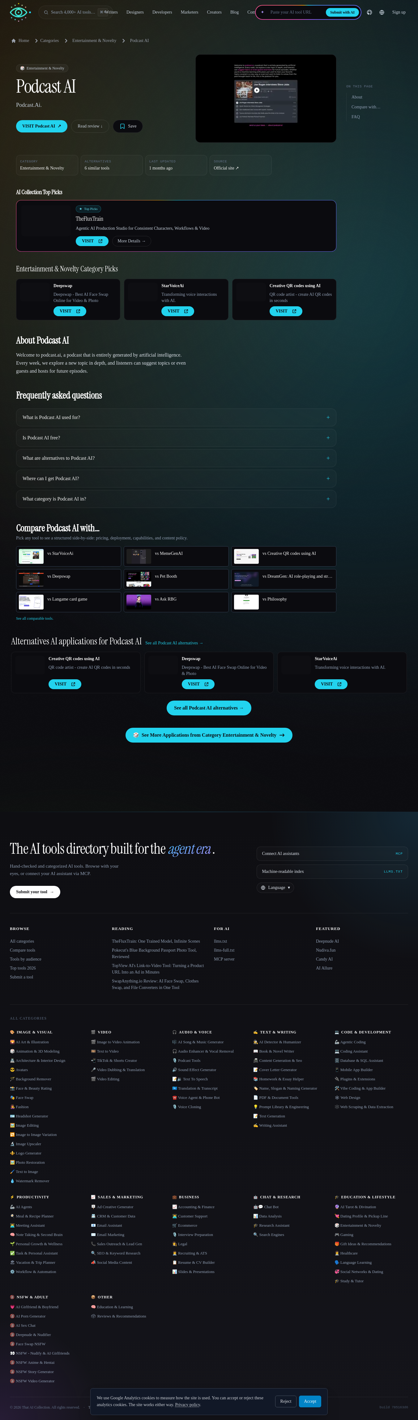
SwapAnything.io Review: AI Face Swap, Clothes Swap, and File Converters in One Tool (155, 984)
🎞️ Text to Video (104, 1051)
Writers (111, 12)
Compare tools (22, 950)
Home (20, 40)
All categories (22, 941)
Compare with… (366, 107)
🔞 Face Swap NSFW (27, 1344)
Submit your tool (35, 892)
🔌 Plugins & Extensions (355, 1079)
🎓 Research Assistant (271, 1225)
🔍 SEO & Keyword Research (115, 1253)
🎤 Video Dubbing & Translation (118, 1069)
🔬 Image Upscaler (25, 1143)
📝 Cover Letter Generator (275, 1069)
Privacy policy (187, 1404)
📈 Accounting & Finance (193, 1206)
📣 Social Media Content (111, 1262)
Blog (234, 12)
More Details (131, 241)
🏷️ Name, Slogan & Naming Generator (285, 1088)
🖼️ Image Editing (24, 1125)
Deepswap (62, 285)
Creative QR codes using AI (295, 285)
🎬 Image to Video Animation (115, 1042)
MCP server (224, 959)
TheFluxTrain (89, 219)
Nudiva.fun (325, 950)
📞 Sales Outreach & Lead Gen (116, 1244)
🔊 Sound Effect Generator (194, 1069)
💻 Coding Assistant (351, 1051)
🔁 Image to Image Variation (33, 1134)
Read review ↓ (90, 126)
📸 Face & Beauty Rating (31, 1088)
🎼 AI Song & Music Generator (198, 1042)
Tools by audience (25, 959)
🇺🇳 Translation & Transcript (195, 1088)
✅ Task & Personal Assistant (34, 1253)
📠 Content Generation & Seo (277, 1060)
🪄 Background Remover (30, 1079)
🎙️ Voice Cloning (186, 1106)
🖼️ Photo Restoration (27, 1162)
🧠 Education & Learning (112, 1307)
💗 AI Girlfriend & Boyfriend (34, 1307)
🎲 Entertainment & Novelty (358, 1225)
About (357, 97)
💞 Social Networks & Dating (359, 1271)
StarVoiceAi (172, 285)
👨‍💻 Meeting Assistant (27, 1225)
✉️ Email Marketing (107, 1234)
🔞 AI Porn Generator (27, 1316)
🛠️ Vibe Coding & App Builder (360, 1088)
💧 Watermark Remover (29, 1181)
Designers (135, 12)
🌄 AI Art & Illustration (29, 1042)
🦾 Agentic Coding (350, 1042)
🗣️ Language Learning (353, 1262)
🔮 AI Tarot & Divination (355, 1206)
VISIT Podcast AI (41, 126)
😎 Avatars (19, 1069)
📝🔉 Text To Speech (190, 1079)
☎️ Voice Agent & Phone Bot (196, 1097)
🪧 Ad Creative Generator (112, 1206)
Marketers (189, 12)
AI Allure (324, 968)
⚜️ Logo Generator (25, 1153)
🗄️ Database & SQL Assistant (359, 1060)
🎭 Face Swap (21, 1097)
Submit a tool (21, 977)
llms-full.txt (224, 950)
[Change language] (381, 12)
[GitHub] (369, 12)
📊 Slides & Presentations (193, 1271)
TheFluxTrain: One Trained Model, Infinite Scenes (156, 941)
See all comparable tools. (34, 618)
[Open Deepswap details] (35, 292)
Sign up (399, 12)
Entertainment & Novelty (94, 40)
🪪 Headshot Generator (29, 1116)
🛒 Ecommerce (184, 1225)
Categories (46, 40)
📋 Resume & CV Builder (193, 1262)
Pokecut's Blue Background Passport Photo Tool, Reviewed (154, 953)
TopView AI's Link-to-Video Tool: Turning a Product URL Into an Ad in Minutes (158, 968)
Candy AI (324, 959)
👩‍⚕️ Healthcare (346, 1253)
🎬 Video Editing (105, 1079)
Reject (286, 1401)
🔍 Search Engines (268, 1234)
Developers (162, 12)
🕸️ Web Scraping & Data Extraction (364, 1106)
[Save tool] (128, 126)
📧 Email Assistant (106, 1225)
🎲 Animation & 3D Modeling (34, 1051)
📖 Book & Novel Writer (273, 1051)
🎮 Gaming (344, 1234)
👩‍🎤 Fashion (19, 1106)
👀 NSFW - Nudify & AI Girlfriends (40, 1353)
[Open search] (75, 12)
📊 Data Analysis (267, 1216)
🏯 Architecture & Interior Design (37, 1060)
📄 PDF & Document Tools (275, 1097)
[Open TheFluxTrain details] (46, 220)
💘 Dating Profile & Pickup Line (361, 1216)
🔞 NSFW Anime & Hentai (32, 1362)
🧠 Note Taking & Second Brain (36, 1234)
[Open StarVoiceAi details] (143, 292)
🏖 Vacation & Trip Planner (32, 1262)
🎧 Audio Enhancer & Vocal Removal (203, 1051)
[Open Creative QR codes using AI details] (251, 292)
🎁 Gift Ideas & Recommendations (363, 1244)
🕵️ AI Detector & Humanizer (277, 1042)
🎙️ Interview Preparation (192, 1234)
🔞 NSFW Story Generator (32, 1371)
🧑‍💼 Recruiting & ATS (189, 1253)
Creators (214, 12)
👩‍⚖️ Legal (179, 1244)
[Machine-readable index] (332, 872)
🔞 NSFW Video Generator (32, 1381)
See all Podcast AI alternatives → (209, 707)
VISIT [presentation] (92, 241)
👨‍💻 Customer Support (189, 1216)
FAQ (356, 117)
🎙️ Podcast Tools (186, 1060)
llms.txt (220, 941)
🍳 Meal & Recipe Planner (32, 1216)
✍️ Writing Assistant (270, 1125)
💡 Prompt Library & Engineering (281, 1106)
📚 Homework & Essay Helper (278, 1079)
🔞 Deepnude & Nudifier (30, 1334)
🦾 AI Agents (21, 1206)
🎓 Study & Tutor (349, 1281)
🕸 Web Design (347, 1097)
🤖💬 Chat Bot (266, 1206)
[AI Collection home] (20, 12)
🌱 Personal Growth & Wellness (36, 1244)
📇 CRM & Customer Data (113, 1216)
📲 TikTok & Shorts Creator (114, 1060)
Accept (310, 1401)
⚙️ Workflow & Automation (33, 1271)
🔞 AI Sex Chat (23, 1325)
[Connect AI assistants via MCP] (332, 854)
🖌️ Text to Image (24, 1171)
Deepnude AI (327, 941)
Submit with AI (342, 12)
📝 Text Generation (269, 1116)
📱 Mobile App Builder (354, 1069)
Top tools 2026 (23, 968)
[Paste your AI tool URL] (295, 12)
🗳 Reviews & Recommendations (118, 1316)
